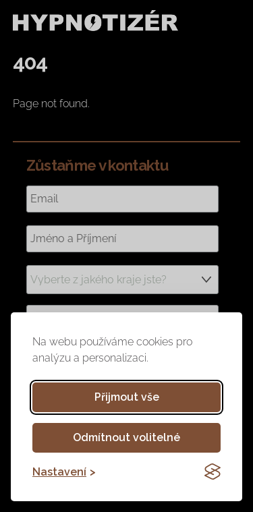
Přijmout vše (126, 397)
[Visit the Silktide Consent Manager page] (212, 471)
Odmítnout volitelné (126, 437)
